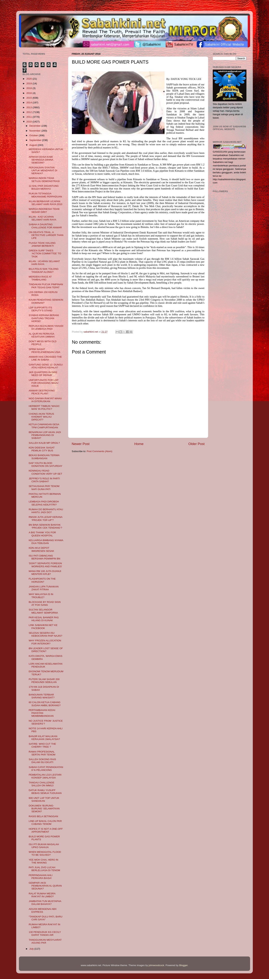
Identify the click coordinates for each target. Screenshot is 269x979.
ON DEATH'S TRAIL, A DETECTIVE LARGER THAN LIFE (46, 235)
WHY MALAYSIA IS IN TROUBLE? (41, 595)
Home (138, 444)
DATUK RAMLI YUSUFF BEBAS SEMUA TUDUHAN (45, 791)
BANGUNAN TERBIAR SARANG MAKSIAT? (42, 696)
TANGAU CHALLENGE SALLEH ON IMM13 (41, 784)
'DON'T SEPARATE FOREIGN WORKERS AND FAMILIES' (45, 565)
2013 (29, 107)
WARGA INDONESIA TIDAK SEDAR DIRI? (44, 210)
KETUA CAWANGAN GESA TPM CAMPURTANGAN (44, 426)
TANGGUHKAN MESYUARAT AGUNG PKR (45, 941)
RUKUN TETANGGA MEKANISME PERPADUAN (45, 195)
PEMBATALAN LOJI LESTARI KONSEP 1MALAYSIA (45, 776)
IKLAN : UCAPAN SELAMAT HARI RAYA (44, 263)
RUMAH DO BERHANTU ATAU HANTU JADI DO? (46, 511)
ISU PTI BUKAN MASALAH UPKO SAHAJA (44, 846)
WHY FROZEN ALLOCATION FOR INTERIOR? (45, 642)
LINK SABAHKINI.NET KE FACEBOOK (43, 626)
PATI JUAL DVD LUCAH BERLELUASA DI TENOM (44, 869)
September (35, 140)
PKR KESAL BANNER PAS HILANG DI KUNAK (44, 619)
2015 (29, 97)
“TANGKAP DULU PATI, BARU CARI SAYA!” (45, 918)
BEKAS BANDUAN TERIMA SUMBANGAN (44, 457)
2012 (29, 112)
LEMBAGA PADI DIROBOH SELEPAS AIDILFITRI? (44, 503)
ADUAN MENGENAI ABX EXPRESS (43, 910)
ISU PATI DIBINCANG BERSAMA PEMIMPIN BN (44, 557)
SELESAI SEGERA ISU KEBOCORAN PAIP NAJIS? (45, 634)
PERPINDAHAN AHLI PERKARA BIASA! (41, 876)
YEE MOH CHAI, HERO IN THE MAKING (43, 861)
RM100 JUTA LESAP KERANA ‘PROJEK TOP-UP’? (45, 518)
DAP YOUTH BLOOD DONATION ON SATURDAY (45, 464)
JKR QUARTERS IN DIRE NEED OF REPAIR (43, 374)
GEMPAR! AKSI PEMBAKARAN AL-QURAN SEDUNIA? (45, 885)
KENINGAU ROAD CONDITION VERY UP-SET (45, 472)
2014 (29, 102)
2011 (29, 117)
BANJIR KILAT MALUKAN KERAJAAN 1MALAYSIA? (44, 738)
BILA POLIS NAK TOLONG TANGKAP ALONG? (44, 270)
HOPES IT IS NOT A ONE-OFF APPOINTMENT (46, 830)
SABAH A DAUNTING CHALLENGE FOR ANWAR (45, 226)
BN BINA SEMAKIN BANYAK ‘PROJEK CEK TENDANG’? (45, 526)
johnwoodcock (156, 965)
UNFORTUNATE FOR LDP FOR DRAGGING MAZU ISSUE (43, 383)
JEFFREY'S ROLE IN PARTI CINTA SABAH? (44, 480)
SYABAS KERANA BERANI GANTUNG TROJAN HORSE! (44, 318)
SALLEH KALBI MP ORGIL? (44, 443)
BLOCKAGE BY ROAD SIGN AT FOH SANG (45, 603)
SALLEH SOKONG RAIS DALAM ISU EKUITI (42, 761)
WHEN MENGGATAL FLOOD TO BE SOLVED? (45, 853)
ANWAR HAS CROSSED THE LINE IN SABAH (45, 358)
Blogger (183, 965)
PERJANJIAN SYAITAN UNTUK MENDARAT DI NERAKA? (43, 170)
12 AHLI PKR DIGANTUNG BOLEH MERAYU (44, 187)
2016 (29, 93)
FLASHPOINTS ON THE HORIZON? (42, 580)
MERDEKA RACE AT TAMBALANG (40, 278)
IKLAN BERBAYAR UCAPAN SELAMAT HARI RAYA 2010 (45, 203)
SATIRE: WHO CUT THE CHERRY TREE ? (42, 745)
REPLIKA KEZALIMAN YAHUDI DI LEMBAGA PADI (46, 327)
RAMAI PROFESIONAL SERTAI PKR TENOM (42, 753)
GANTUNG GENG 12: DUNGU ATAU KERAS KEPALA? (46, 366)
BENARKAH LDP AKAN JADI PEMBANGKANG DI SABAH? (45, 435)
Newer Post (81, 444)
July (31, 948)
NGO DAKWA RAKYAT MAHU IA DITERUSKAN (45, 400)
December (35, 125)
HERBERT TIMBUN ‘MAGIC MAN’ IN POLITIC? (44, 407)
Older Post (196, 444)
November (35, 130)
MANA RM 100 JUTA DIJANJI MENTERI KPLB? (45, 572)
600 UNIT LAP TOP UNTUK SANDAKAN (44, 799)
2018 (29, 88)
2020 (29, 78)
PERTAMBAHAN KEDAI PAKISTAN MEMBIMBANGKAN (42, 713)
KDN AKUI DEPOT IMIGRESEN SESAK (41, 549)
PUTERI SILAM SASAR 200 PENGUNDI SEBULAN (44, 680)
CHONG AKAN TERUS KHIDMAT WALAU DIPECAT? (41, 416)
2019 (29, 83)
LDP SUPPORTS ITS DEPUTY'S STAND (40, 309)
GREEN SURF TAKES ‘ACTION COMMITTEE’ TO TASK (45, 253)
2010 (29, 121)
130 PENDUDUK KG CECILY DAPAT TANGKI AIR (45, 933)
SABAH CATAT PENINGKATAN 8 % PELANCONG (46, 768)
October (34, 135)
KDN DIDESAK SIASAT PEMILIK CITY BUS (42, 449)
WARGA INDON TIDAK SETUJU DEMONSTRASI (44, 179)
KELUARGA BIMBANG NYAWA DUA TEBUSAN (46, 542)
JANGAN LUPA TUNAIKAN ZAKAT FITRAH (44, 588)
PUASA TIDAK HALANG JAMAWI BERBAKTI (42, 244)
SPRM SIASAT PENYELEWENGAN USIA (44, 350)
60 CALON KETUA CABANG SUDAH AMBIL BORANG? (45, 704)
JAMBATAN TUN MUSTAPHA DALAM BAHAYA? (45, 902)
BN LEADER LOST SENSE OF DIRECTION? (46, 650)
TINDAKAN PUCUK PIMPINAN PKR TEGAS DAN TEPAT (46, 286)
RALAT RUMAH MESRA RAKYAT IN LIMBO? (42, 895)
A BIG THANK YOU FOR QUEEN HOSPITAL (42, 534)
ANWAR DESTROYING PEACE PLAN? (42, 392)
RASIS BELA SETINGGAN (43, 816)
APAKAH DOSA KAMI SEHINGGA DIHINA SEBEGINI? (41, 159)
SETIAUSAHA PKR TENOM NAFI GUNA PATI (44, 487)
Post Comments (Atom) (99, 451)
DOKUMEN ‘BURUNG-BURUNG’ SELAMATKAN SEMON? (44, 808)
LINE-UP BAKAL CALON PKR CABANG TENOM (45, 822)
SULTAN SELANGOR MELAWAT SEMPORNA (43, 611)
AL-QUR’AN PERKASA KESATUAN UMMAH (42, 335)
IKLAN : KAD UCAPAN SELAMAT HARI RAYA (42, 218)
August (33, 145)
